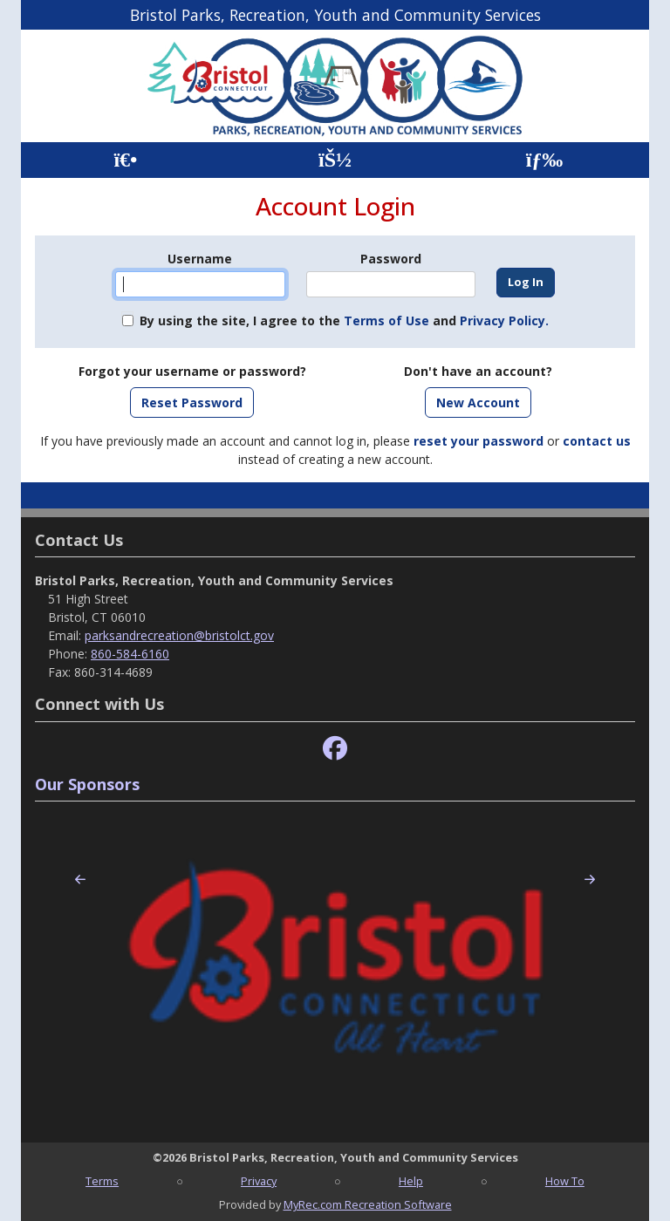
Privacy (259, 1181)
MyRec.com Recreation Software (368, 1204)
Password (390, 258)
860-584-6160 (130, 653)
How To (565, 1181)
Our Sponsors (87, 784)
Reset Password (192, 402)
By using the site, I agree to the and (344, 320)
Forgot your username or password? (192, 371)
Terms (102, 1181)
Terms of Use (386, 320)
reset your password (479, 441)
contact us (597, 441)
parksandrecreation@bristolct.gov (179, 635)
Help (411, 1181)
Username (200, 258)
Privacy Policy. (504, 320)
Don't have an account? (478, 371)
